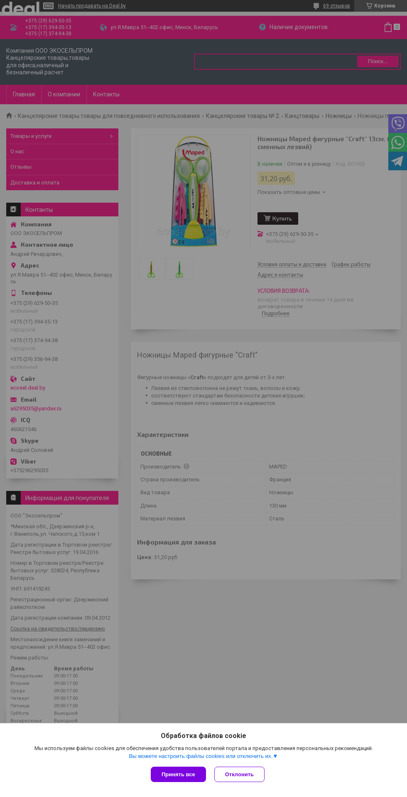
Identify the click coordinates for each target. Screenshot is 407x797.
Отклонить (239, 774)
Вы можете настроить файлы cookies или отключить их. (200, 756)
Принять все (178, 774)
